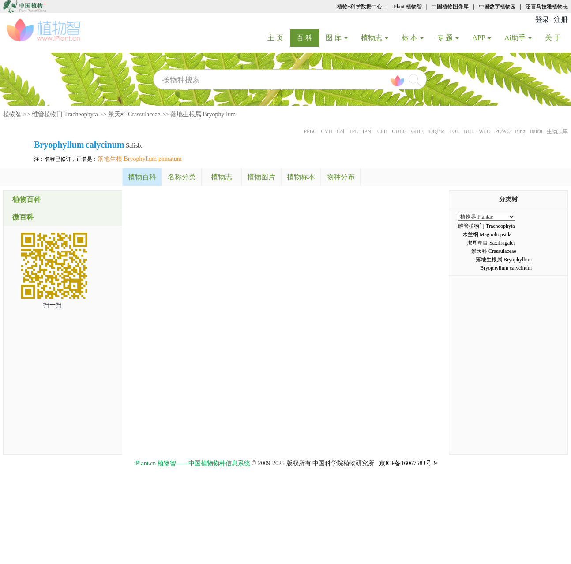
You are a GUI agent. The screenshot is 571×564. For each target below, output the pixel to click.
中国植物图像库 (450, 7)
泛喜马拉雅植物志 (547, 7)
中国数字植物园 (497, 7)
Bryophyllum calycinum (506, 268)
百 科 (308, 37)
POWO (503, 131)
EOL (454, 131)
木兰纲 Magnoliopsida (486, 234)
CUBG (399, 131)
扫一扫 (52, 305)
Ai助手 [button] (518, 37)
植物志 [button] (374, 37)
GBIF (417, 131)
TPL (353, 131)
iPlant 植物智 (407, 7)
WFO (485, 131)
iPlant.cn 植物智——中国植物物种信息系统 (192, 463)
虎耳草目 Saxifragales (491, 243)
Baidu (536, 131)
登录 (542, 19)
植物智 (12, 114)
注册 (561, 19)
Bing (520, 131)
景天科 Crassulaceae (134, 114)
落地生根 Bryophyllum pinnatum (140, 159)
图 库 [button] (337, 37)
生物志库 (557, 131)
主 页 (278, 37)
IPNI (368, 131)
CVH (326, 131)
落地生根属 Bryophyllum (203, 114)
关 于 (556, 37)
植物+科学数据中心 (360, 7)
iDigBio (436, 131)
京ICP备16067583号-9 (408, 463)
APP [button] (481, 37)
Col (340, 131)
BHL (469, 131)
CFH (382, 131)
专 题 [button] (448, 37)
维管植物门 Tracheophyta (65, 114)
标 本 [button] (413, 37)
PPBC (310, 131)
